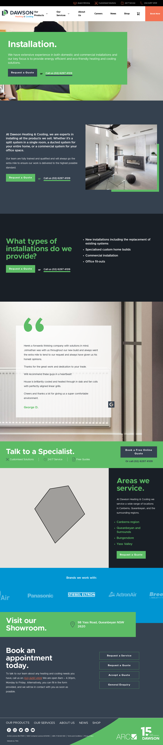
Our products (42, 14)
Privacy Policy (88, 736)
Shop (127, 14)
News (113, 14)
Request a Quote (23, 72)
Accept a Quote (119, 675)
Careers (98, 14)
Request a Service (119, 656)
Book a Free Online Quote (138, 452)
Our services (63, 14)
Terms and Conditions (74, 736)
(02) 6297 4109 (150, 3)
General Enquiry (119, 685)
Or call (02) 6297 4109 (139, 461)
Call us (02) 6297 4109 (59, 73)
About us (81, 14)
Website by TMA (12, 741)
